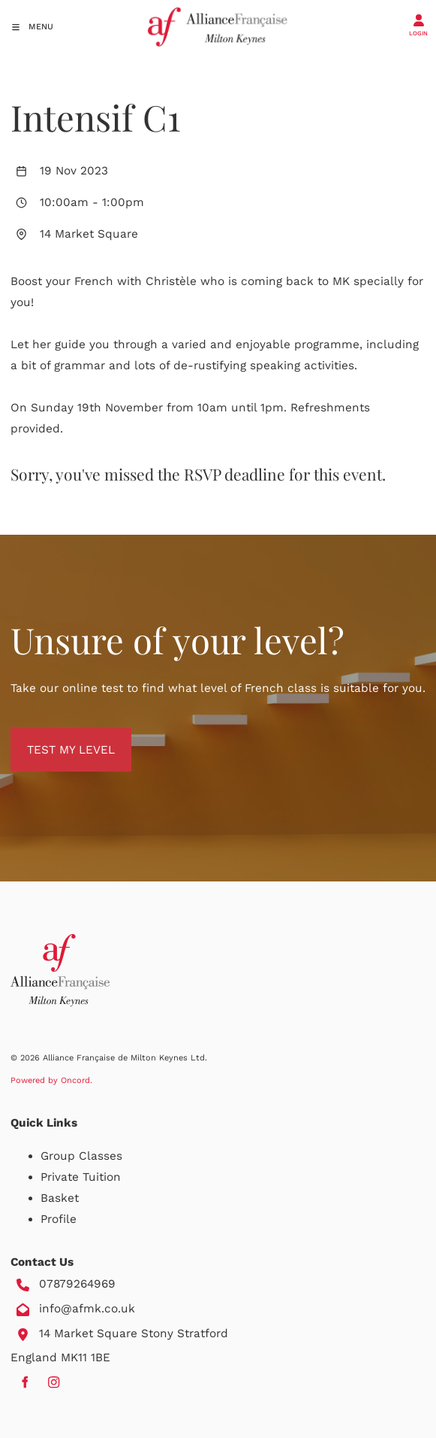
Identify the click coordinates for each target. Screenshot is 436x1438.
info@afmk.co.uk (87, 1308)
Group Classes (81, 1156)
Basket (60, 1198)
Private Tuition (81, 1177)
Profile (59, 1219)
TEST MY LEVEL (54, 738)
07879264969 (77, 1284)
